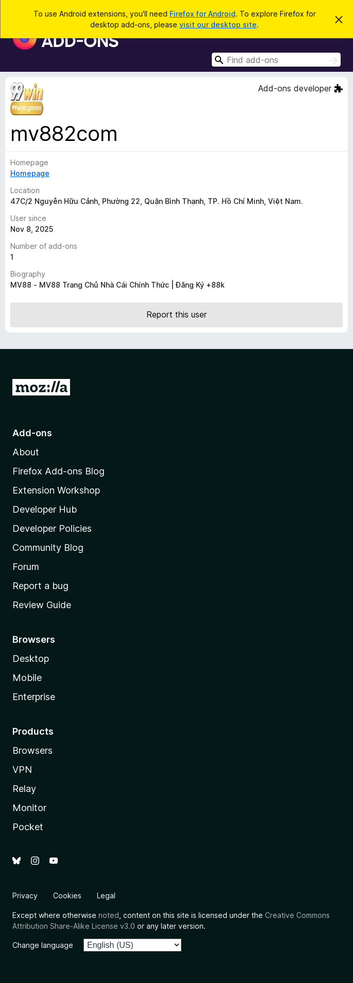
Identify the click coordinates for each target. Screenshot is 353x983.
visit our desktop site (218, 24)
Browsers (32, 750)
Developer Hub (44, 509)
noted (108, 915)
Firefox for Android (203, 13)
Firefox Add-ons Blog (58, 471)
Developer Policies (52, 528)
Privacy (25, 895)
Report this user (176, 314)
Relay (24, 788)
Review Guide (41, 604)
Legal (106, 895)
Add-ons (32, 432)
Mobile (27, 677)
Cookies (67, 895)
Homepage (29, 173)
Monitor (29, 807)
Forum (25, 566)
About (25, 452)
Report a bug (40, 585)
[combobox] (276, 60)
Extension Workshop (56, 490)
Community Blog (47, 547)
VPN (22, 769)
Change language (42, 945)
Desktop (30, 658)
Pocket (27, 826)
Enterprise (33, 696)
